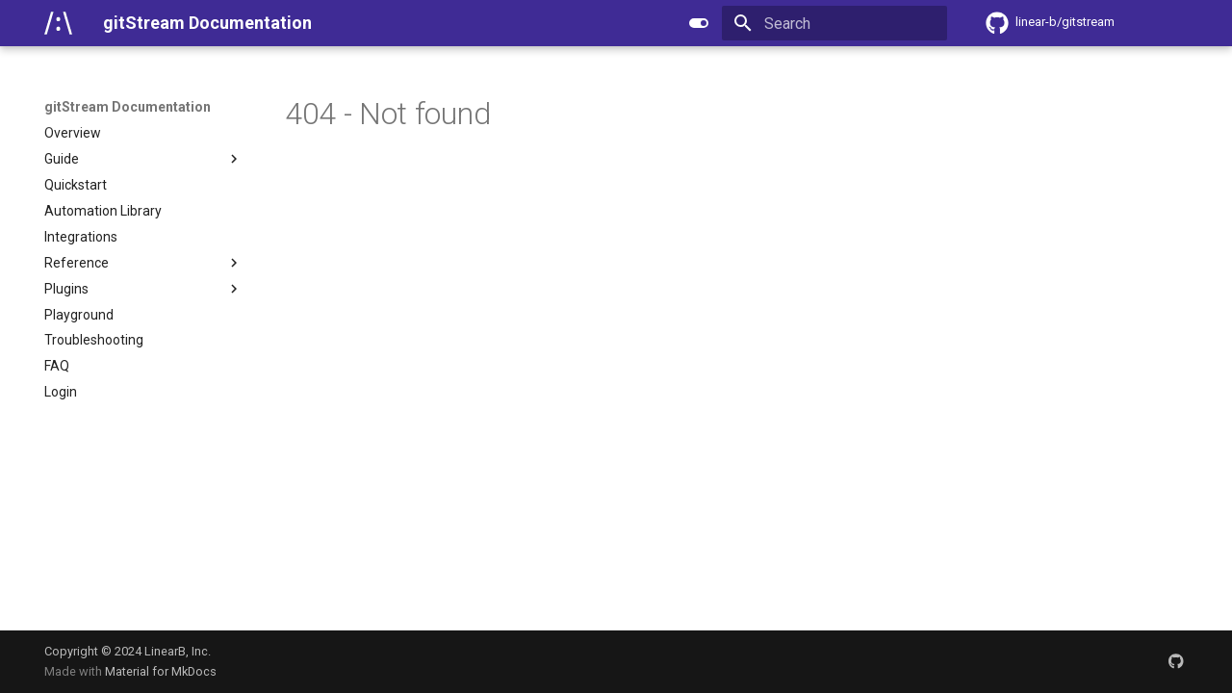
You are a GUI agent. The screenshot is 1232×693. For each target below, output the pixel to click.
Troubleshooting (93, 339)
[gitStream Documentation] (58, 23)
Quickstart (75, 184)
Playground (79, 314)
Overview (72, 133)
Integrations (80, 236)
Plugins (143, 288)
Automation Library (103, 210)
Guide (143, 158)
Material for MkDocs (161, 671)
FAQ (56, 365)
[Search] (834, 23)
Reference (143, 262)
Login (60, 391)
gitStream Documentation (127, 107)
